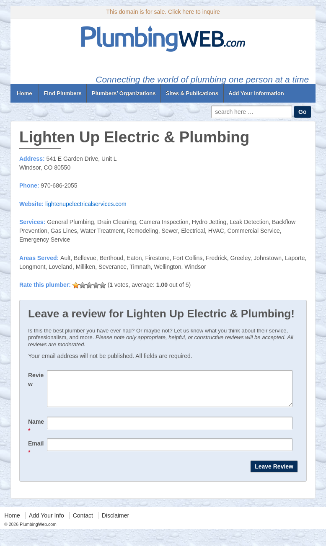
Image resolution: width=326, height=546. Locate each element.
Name (36, 432)
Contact (83, 521)
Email (36, 454)
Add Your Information (256, 93)
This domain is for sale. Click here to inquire (163, 11)
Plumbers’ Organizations (123, 93)
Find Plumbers (62, 93)
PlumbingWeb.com (37, 530)
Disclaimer (115, 521)
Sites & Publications (192, 93)
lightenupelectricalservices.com (86, 204)
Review (36, 379)
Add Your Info (46, 521)
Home (25, 93)
